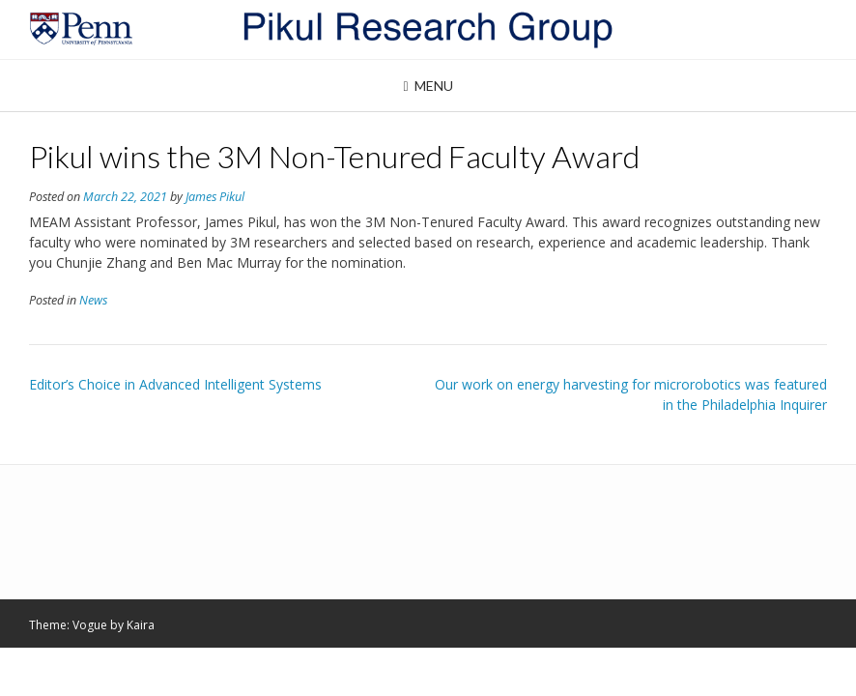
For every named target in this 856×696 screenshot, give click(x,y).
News (93, 300)
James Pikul (214, 196)
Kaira (141, 625)
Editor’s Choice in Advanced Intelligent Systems (175, 384)
